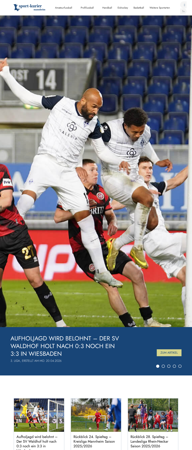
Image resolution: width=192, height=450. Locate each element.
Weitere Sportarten (160, 7)
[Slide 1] (157, 366)
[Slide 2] (163, 366)
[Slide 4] (174, 366)
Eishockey (123, 7)
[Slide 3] (168, 366)
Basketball (139, 7)
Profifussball (87, 7)
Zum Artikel (169, 353)
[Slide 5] (180, 366)
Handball (107, 7)
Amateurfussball (63, 7)
